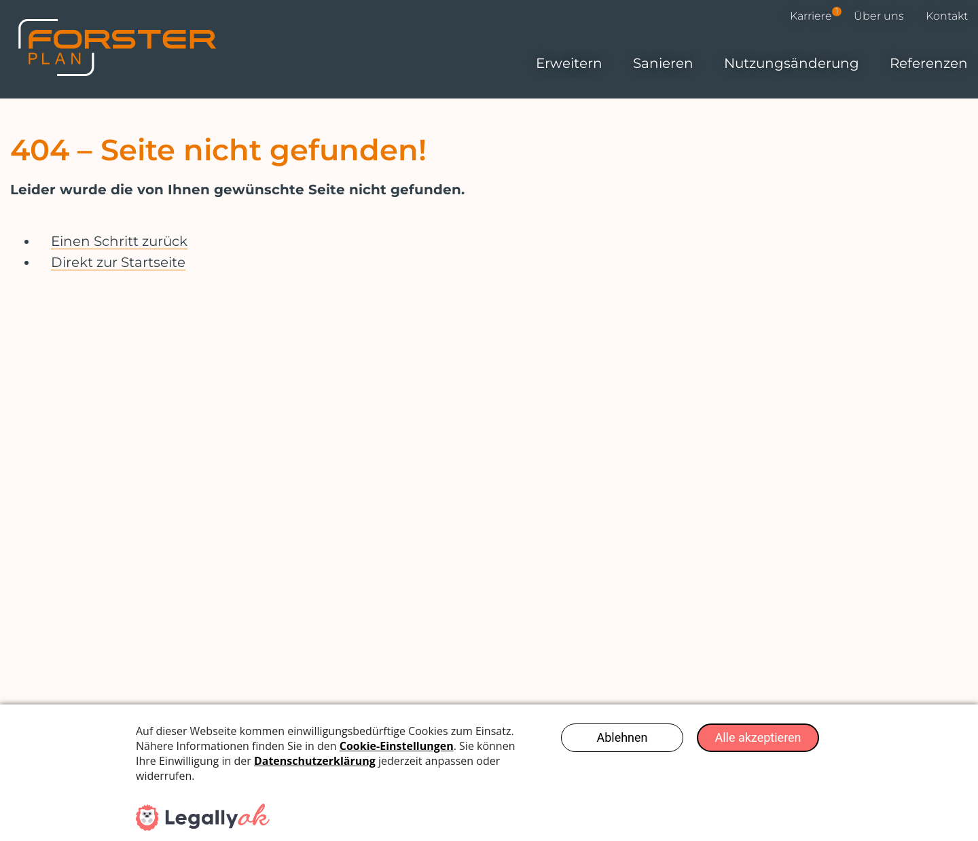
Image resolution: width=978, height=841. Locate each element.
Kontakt (947, 16)
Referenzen (929, 63)
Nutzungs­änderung (791, 63)
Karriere (815, 16)
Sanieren (663, 63)
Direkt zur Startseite (118, 262)
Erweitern (569, 63)
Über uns (879, 16)
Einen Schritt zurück (119, 241)
